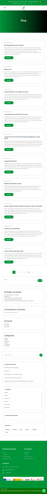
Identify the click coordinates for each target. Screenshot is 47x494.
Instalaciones (27, 452)
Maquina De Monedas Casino (12, 183)
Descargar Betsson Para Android (13, 45)
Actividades (4, 454)
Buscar (5, 279)
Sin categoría (7, 344)
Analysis (6, 338)
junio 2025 (6, 323)
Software (34, 429)
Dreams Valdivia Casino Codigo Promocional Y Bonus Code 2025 (23, 206)
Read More (8, 57)
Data (21, 429)
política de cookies (28, 491)
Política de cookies (28, 456)
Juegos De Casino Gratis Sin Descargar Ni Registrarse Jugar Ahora (19, 300)
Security (6, 342)
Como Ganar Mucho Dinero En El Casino (16, 114)
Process (27, 429)
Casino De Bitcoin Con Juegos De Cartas (16, 92)
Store (7, 432)
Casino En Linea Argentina (12, 228)
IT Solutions (6, 341)
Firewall (6, 339)
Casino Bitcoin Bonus (10, 161)
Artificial (14, 429)
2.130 (28, 272)
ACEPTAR (23, 492)
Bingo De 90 (7, 69)
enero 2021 (6, 326)
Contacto (26, 454)
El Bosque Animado (6, 456)
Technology (6, 345)
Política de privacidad (28, 458)
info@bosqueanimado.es (33, 1)
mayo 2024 (6, 325)
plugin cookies (44, 492)
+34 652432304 (8, 472)
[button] (44, 491)
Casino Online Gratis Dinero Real (13, 251)
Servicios (4, 452)
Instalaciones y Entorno (7, 458)
